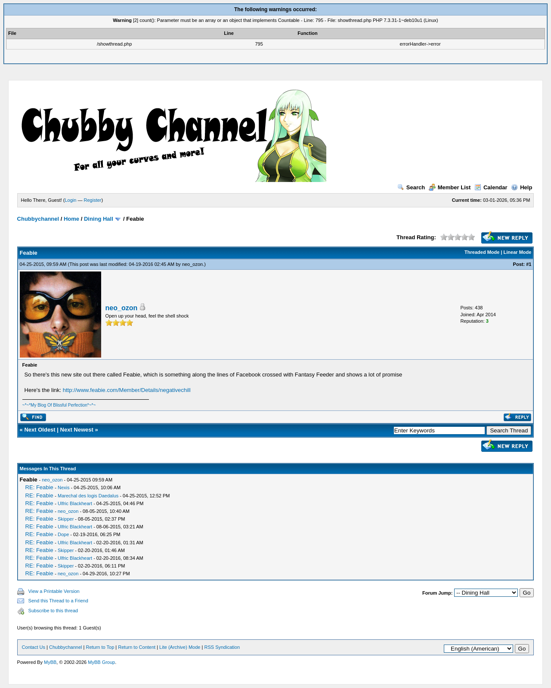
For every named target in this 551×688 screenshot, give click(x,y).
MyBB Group (101, 662)
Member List (450, 187)
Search (411, 187)
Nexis (64, 487)
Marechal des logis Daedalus (88, 495)
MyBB (50, 662)
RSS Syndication (222, 647)
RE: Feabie (39, 487)
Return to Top (100, 647)
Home (71, 219)
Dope (63, 534)
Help (521, 187)
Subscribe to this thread (53, 610)
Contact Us (33, 647)
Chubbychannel (38, 219)
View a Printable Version (54, 591)
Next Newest (76, 429)
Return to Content (136, 647)
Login (71, 200)
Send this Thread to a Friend (58, 600)
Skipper (66, 518)
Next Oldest (39, 429)
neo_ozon (192, 264)
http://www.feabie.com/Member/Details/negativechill (127, 390)
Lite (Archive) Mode (179, 647)
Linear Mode (518, 252)
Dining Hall (98, 219)
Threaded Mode (481, 252)
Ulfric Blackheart (75, 503)
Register (93, 200)
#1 (528, 264)
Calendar (491, 187)
